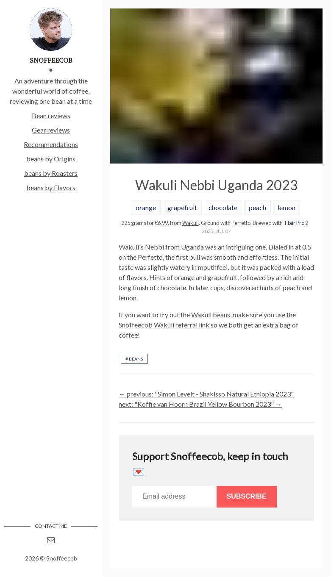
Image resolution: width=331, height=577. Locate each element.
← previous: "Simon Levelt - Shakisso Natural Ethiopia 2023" (206, 394)
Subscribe (247, 496)
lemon (286, 207)
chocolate (223, 207)
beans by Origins (50, 159)
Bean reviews (51, 115)
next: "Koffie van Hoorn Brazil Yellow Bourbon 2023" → (200, 404)
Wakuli (190, 222)
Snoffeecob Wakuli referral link (164, 325)
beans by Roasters (51, 173)
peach (257, 207)
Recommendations (51, 144)
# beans (134, 358)
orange (146, 207)
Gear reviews (51, 130)
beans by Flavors (50, 187)
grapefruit (182, 207)
